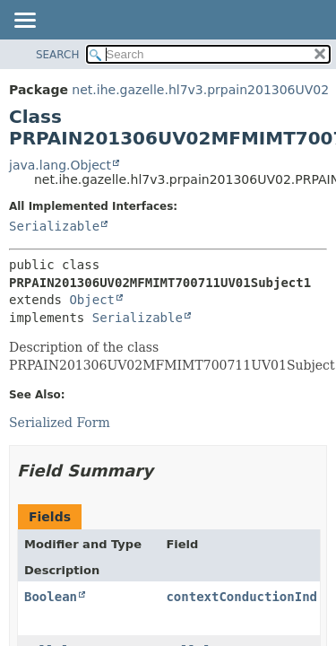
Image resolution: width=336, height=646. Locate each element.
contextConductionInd (241, 596)
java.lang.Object (60, 165)
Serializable (54, 226)
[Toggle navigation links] (24, 21)
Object (92, 299)
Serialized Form (59, 422)
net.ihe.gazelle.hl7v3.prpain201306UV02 (200, 90)
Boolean (50, 596)
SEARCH (58, 54)
